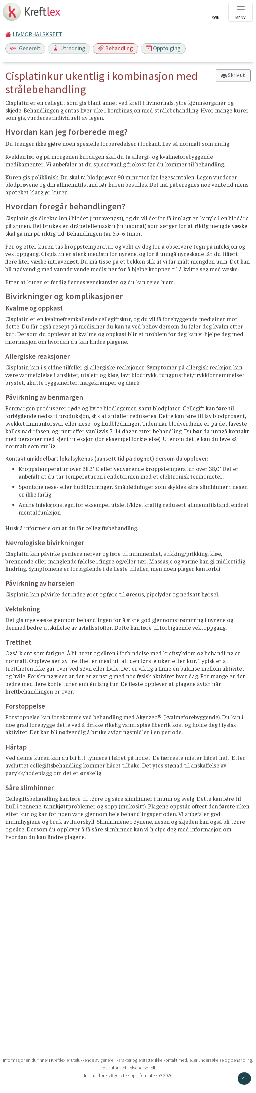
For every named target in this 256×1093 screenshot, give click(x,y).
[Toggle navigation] (240, 12)
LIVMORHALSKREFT (37, 34)
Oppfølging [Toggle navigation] (163, 48)
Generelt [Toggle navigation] (25, 48)
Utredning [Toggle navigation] (69, 48)
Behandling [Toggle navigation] (115, 48)
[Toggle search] (215, 14)
